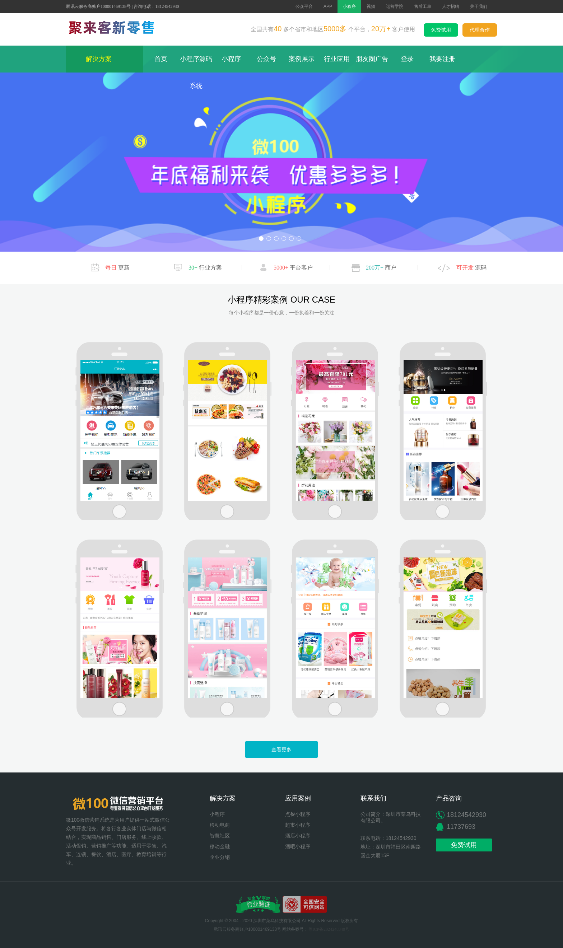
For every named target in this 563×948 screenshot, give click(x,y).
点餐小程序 (297, 814)
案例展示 (302, 58)
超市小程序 (297, 825)
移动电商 (220, 825)
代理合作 (480, 30)
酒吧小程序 (297, 846)
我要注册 (442, 58)
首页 (160, 58)
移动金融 (220, 846)
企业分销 (220, 857)
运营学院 (394, 6)
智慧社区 (220, 836)
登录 (407, 58)
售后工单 (422, 6)
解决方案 (105, 58)
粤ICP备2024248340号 (328, 929)
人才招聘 (450, 6)
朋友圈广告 (372, 58)
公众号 (266, 58)
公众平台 (304, 6)
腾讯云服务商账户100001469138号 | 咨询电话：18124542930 (122, 6)
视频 (371, 6)
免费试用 (441, 30)
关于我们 (478, 6)
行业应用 (337, 58)
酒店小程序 (297, 836)
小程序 (349, 6)
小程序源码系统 (196, 72)
